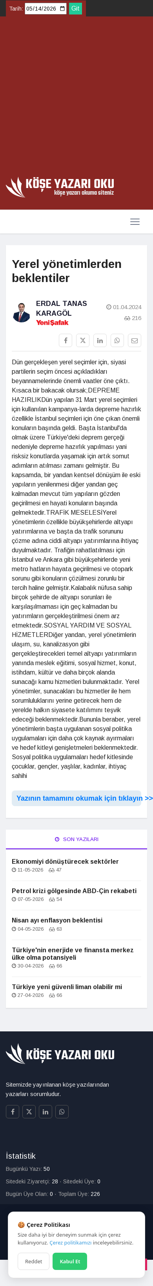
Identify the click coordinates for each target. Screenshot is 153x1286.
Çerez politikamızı (70, 1242)
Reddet (33, 1261)
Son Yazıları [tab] (76, 839)
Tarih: (16, 8)
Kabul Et (70, 1261)
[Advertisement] (73, 99)
